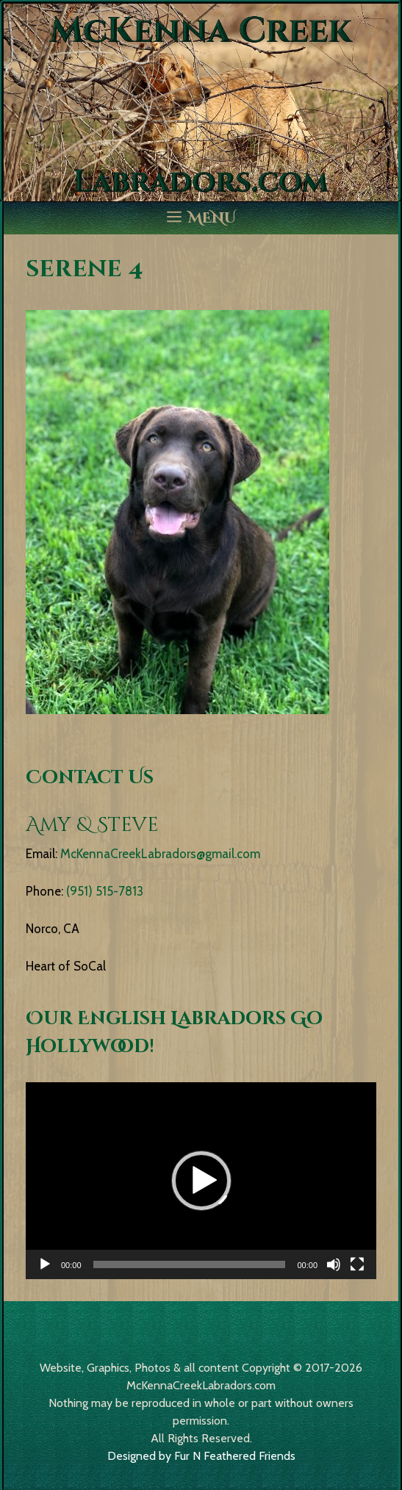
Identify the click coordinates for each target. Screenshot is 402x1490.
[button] (201, 1180)
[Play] (44, 1264)
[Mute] (333, 1264)
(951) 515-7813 (104, 891)
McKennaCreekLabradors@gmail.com (160, 853)
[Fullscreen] (357, 1264)
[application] (201, 1180)
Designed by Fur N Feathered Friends (201, 1456)
